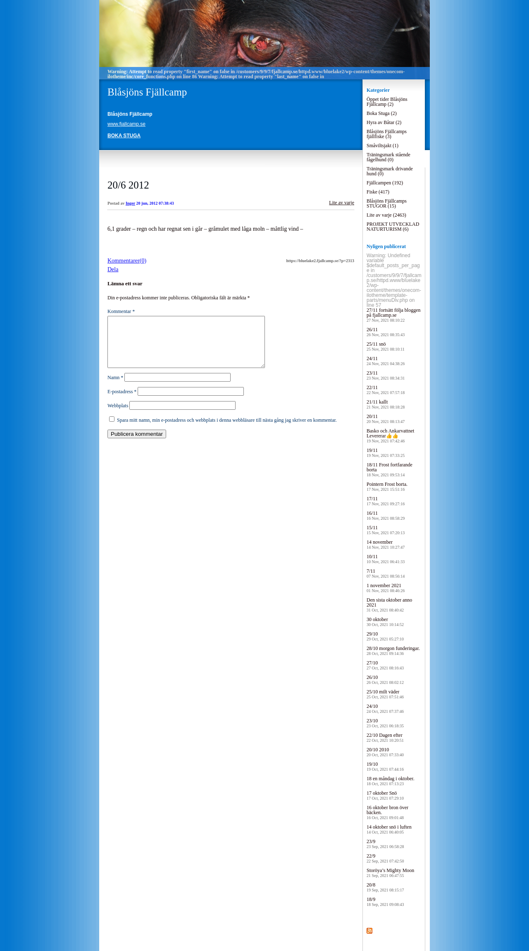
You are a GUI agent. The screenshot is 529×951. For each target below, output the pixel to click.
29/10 (385, 636)
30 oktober (385, 621)
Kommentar (121, 311)
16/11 (386, 515)
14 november (386, 544)
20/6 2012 (128, 185)
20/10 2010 (385, 752)
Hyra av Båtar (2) (384, 122)
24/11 (386, 361)
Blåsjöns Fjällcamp (147, 92)
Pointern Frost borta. (387, 486)
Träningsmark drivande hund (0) (390, 171)
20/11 (386, 418)
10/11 (386, 559)
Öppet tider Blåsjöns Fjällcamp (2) (387, 101)
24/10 (385, 708)
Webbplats (117, 415)
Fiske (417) (378, 192)
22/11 (386, 390)
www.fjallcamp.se (126, 124)
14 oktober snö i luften (389, 829)
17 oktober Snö (385, 795)
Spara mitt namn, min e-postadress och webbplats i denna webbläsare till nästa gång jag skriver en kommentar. (227, 430)
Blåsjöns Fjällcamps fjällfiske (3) (387, 134)
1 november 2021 (386, 588)
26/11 (386, 332)
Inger (130, 203)
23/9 (385, 844)
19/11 (386, 452)
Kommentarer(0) (126, 261)
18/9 (385, 901)
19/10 (385, 766)
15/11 (386, 530)
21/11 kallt (386, 404)
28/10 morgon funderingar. (393, 650)
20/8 (385, 887)
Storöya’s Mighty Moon (390, 872)
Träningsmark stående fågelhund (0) (388, 157)
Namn (115, 387)
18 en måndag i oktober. (391, 781)
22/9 (385, 858)
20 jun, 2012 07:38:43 (155, 203)
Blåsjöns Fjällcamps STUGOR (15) (387, 203)
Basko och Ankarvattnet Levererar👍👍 (390, 435)
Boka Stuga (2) (382, 113)
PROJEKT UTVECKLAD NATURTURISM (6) (393, 226)
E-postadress (121, 401)
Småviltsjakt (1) (382, 145)
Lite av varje (341, 202)
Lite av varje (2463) (386, 215)
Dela (112, 269)
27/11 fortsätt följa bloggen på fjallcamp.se (394, 315)
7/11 (386, 573)
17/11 (386, 501)
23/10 (385, 723)
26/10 (385, 679)
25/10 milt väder (385, 694)
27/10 (385, 665)
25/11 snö (386, 346)
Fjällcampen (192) (385, 183)
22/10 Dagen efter (385, 737)
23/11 (386, 375)
